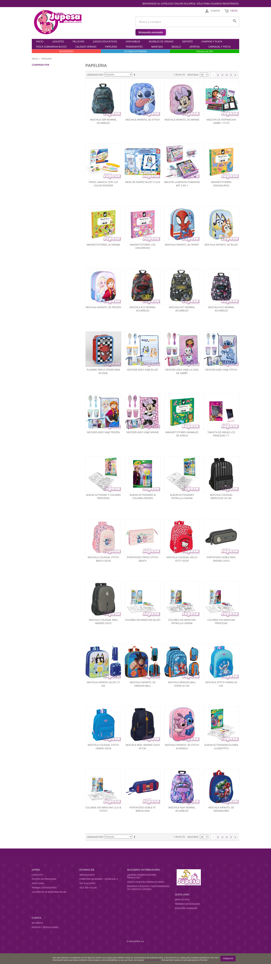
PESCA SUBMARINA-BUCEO (51, 46)
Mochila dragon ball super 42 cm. (182, 684)
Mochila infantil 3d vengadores (221, 809)
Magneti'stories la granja (103, 244)
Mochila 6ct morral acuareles (182, 309)
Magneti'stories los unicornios (142, 246)
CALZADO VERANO (85, 46)
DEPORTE (187, 41)
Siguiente (235, 74)
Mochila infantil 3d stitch (142, 119)
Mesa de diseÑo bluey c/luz (142, 182)
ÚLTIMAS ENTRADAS (135, 51)
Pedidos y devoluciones (45, 927)
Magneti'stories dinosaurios (221, 183)
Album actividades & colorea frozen (142, 496)
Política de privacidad (44, 879)
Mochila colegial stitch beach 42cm (103, 559)
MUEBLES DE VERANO (161, 41)
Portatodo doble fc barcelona (142, 809)
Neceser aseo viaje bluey (142, 369)
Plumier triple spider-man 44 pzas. (103, 371)
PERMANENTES (134, 46)
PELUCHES (78, 41)
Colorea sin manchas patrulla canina (182, 621)
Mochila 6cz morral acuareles (221, 309)
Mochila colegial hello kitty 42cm (181, 559)
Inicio (39, 41)
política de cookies (152, 960)
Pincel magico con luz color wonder (103, 183)
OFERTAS (195, 46)
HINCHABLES (133, 41)
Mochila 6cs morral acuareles (143, 309)
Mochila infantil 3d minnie (182, 119)
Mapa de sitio (182, 899)
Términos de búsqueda (187, 903)
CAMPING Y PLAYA (211, 41)
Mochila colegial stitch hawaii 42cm (103, 746)
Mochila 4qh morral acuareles (182, 809)
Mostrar (193, 74)
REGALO (176, 46)
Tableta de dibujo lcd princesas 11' (221, 434)
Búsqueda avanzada (151, 32)
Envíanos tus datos (138, 886)
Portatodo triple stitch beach (142, 559)
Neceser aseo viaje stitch (221, 369)
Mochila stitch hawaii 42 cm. (221, 684)
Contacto (37, 874)
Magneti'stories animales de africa (182, 434)
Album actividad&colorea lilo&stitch (221, 746)
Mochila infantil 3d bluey (221, 244)
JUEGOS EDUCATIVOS (105, 41)
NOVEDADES (66, 51)
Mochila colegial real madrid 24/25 (103, 621)
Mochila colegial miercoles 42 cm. (221, 496)
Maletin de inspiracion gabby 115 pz (221, 121)
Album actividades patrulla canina (182, 496)
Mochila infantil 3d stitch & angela (182, 746)
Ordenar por (95, 74)
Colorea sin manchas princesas (221, 621)
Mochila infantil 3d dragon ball (142, 684)
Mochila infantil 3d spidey (182, 244)
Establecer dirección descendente (135, 74)
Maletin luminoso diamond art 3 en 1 (182, 183)
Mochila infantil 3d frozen (103, 307)
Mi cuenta (37, 922)
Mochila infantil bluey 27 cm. (103, 684)
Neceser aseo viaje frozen (103, 432)
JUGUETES (58, 41)
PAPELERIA (111, 46)
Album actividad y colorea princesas (103, 496)
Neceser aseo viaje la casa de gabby (182, 371)
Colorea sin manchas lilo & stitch (103, 809)
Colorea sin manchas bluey (142, 619)
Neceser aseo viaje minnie (143, 432)
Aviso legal (38, 883)
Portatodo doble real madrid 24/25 (221, 559)
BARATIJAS (157, 46)
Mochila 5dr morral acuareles (103, 121)
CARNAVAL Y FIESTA (219, 46)
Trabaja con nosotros (44, 887)
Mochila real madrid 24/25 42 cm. (142, 746)
